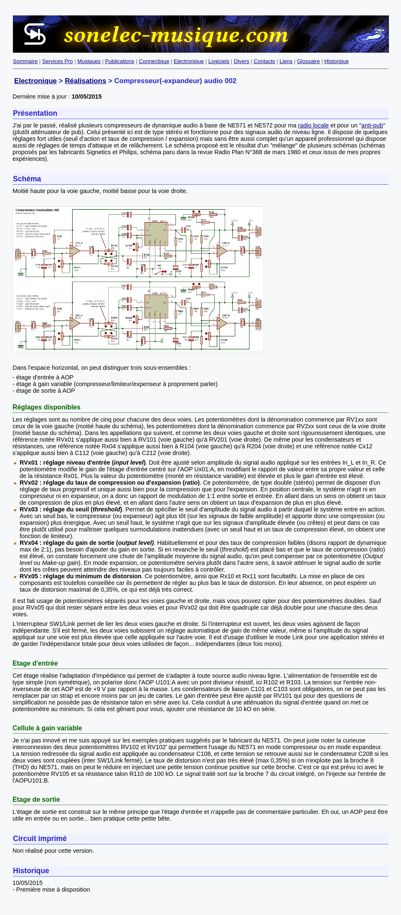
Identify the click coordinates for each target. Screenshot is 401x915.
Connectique (154, 61)
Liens (285, 61)
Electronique (189, 61)
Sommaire (25, 61)
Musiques (89, 61)
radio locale (313, 125)
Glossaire (308, 61)
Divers (241, 61)
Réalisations (85, 81)
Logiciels (219, 61)
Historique (336, 61)
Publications (119, 61)
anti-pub (372, 125)
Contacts (264, 61)
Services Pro (57, 61)
